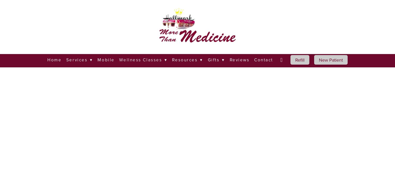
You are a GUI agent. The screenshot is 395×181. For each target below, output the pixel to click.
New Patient (331, 60)
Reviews (240, 60)
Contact (263, 60)
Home (54, 60)
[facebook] (282, 60)
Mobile (105, 60)
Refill (300, 60)
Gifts (216, 60)
